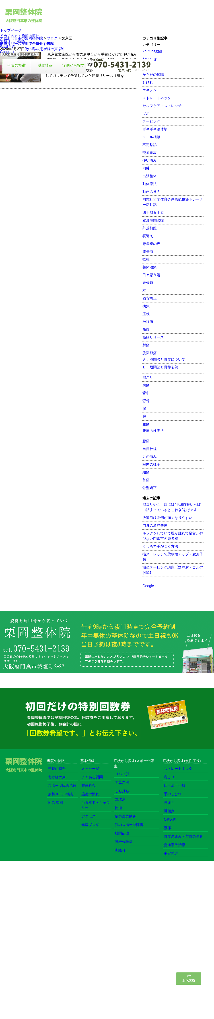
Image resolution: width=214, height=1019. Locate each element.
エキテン (149, 90)
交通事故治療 (174, 845)
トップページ (10, 30)
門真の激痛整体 (154, 525)
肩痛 (146, 385)
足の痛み (149, 456)
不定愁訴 (149, 145)
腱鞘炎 (169, 811)
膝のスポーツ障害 (129, 825)
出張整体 (149, 176)
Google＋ (7, 52)
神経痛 (147, 322)
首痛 (146, 480)
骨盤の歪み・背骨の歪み (183, 836)
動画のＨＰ (151, 191)
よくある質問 (92, 777)
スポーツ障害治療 (62, 785)
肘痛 (146, 345)
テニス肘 (122, 782)
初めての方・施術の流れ (19, 36)
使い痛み (149, 160)
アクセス (88, 816)
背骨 (146, 401)
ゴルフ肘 (122, 774)
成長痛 (147, 251)
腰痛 (146, 424)
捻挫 (146, 259)
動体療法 (149, 184)
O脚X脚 (170, 819)
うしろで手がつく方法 (160, 546)
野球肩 (120, 799)
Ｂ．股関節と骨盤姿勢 (160, 367)
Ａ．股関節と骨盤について (163, 359)
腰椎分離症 (124, 842)
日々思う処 (151, 275)
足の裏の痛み (125, 816)
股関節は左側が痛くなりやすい (167, 518)
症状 (146, 314)
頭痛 (146, 472)
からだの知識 (153, 74)
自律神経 (149, 449)
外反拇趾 (149, 228)
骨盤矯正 (149, 488)
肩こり (147, 377)
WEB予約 (7, 46)
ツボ (146, 113)
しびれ (147, 82)
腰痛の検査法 (153, 431)
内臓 (146, 168)
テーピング (151, 121)
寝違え (147, 236)
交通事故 (149, 152)
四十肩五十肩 (153, 212)
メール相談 (151, 137)
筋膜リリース (153, 337)
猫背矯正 (149, 298)
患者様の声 (151, 244)
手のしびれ (173, 794)
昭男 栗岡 (55, 802)
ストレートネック (156, 98)
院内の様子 (151, 464)
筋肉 (146, 329)
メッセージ (90, 768)
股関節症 (122, 833)
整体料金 (88, 785)
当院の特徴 (57, 768)
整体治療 (149, 267)
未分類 (147, 283)
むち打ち (122, 791)
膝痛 (146, 441)
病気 (146, 306)
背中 (146, 393)
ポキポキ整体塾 (154, 129)
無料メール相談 (12, 41)
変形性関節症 (153, 220)
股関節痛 (149, 353)
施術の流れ (90, 794)
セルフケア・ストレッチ (162, 106)
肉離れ (120, 850)
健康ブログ (90, 825)
